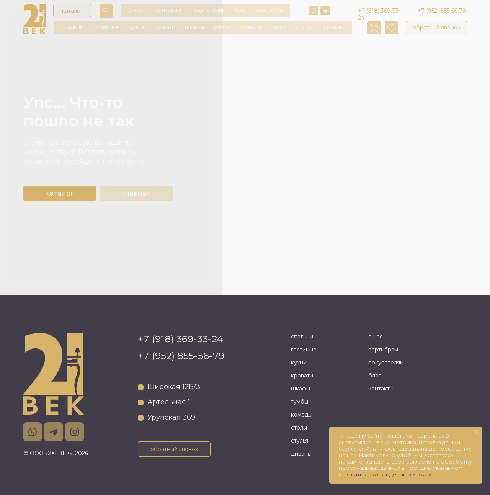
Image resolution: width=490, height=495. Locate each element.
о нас (135, 10)
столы (278, 27)
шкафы (194, 27)
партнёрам (166, 10)
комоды (250, 27)
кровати (164, 27)
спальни (72, 27)
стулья (304, 27)
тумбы (221, 27)
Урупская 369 (171, 417)
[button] (436, 27)
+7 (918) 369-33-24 (180, 339)
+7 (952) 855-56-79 (181, 355)
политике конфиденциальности (387, 474)
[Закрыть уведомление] (476, 432)
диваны (333, 27)
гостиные (106, 27)
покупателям (208, 10)
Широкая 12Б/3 (173, 386)
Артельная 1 (168, 402)
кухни (136, 27)
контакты (269, 10)
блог (241, 10)
